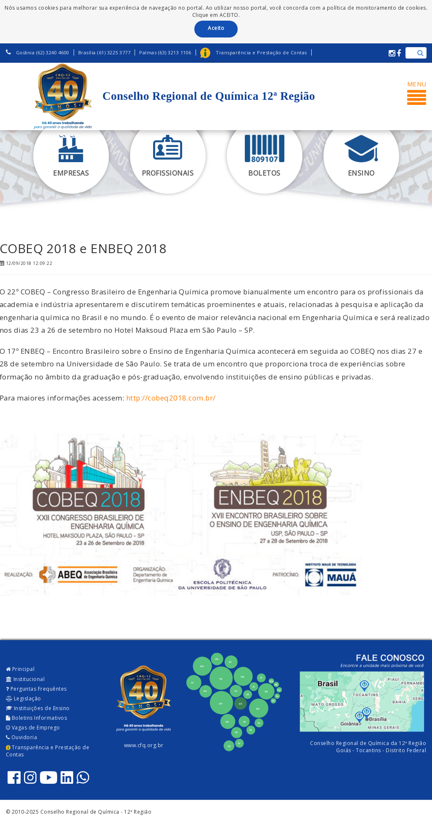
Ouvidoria (21, 737)
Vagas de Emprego (33, 727)
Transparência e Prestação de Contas (48, 751)
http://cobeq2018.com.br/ (171, 398)
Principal (20, 669)
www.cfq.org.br (144, 745)
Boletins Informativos (36, 717)
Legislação (23, 698)
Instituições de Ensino (38, 708)
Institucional (25, 679)
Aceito (216, 28)
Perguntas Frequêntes (36, 688)
